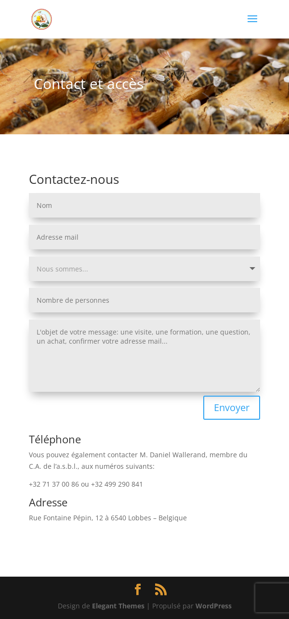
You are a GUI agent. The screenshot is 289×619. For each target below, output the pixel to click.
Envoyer (232, 407)
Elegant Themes (118, 605)
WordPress (214, 605)
